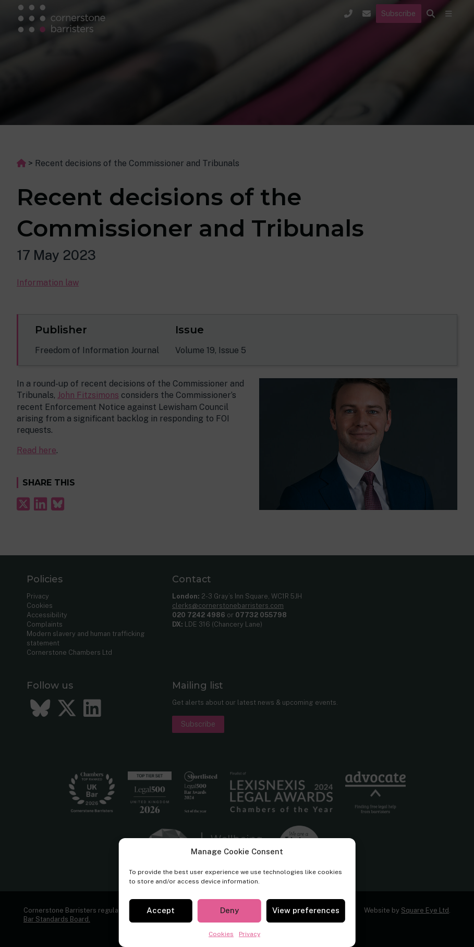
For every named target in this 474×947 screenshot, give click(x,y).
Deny (229, 910)
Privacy (249, 934)
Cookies (221, 934)
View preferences (305, 910)
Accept (161, 910)
